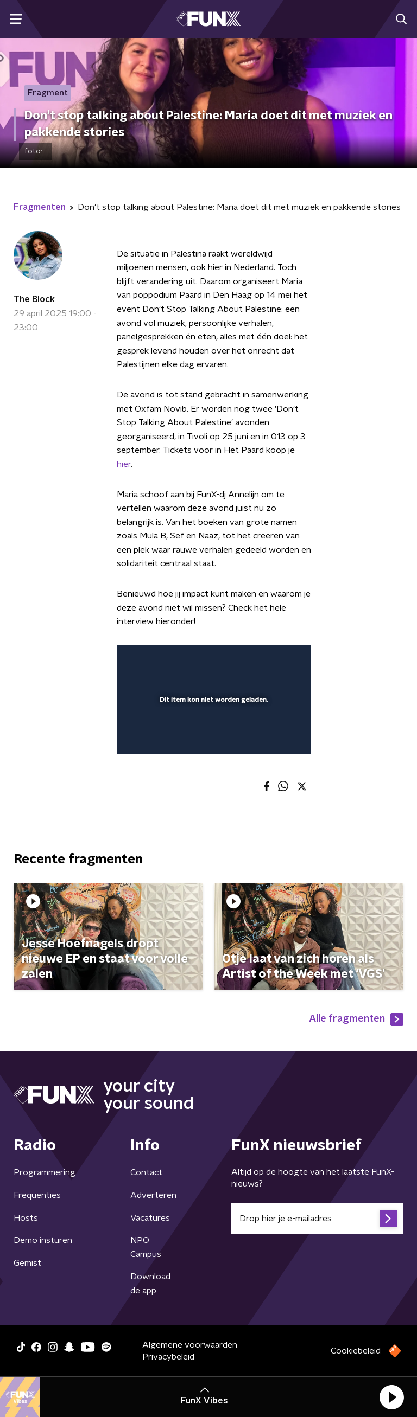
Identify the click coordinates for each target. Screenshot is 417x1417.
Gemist (27, 1263)
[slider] (212, 735)
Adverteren (153, 1195)
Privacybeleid (168, 1356)
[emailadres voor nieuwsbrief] (317, 1218)
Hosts (26, 1218)
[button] (391, 1397)
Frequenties (37, 1195)
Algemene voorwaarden (189, 1345)
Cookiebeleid (356, 1351)
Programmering (44, 1172)
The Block (34, 299)
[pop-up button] (252, 660)
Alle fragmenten (356, 1019)
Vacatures (150, 1218)
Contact (146, 1172)
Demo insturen (43, 1240)
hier (124, 464)
